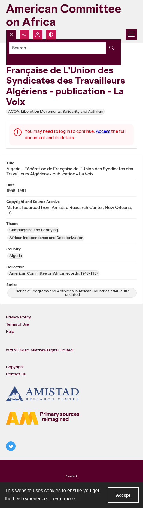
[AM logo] (42, 418)
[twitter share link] (11, 446)
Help (10, 331)
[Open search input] (11, 34)
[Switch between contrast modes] (51, 34)
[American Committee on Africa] (71, 14)
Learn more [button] (62, 498)
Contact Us (16, 374)
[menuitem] (71, 475)
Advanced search (24, 58)
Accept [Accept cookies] (123, 495)
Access (103, 131)
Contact (71, 476)
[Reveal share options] (24, 34)
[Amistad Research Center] (42, 393)
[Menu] (131, 34)
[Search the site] (58, 48)
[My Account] (37, 34)
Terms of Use (17, 324)
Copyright (15, 367)
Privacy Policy (18, 317)
